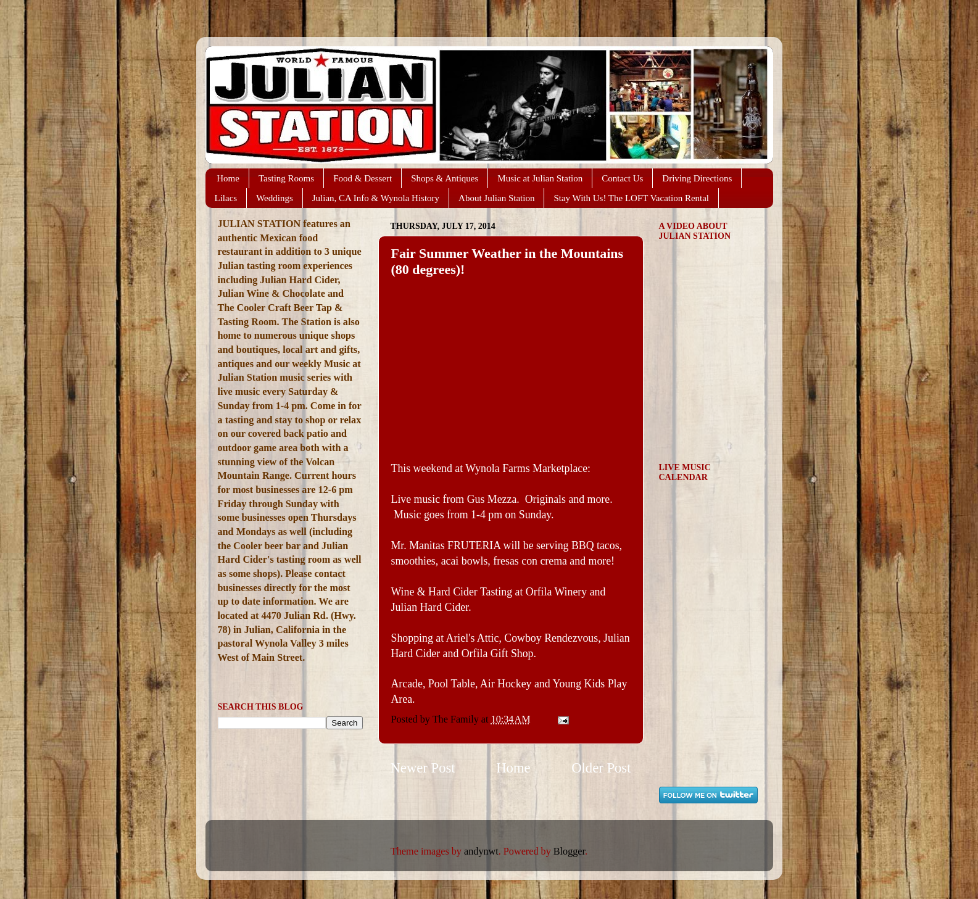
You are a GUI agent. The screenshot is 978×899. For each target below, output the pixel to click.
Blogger (569, 851)
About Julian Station (496, 198)
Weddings (274, 198)
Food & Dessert (362, 178)
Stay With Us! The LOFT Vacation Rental (631, 198)
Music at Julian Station (539, 178)
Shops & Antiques (444, 178)
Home (228, 178)
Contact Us (622, 178)
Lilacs (226, 198)
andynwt (481, 851)
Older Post (601, 768)
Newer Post (423, 768)
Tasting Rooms (286, 178)
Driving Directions (697, 178)
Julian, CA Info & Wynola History (375, 198)
